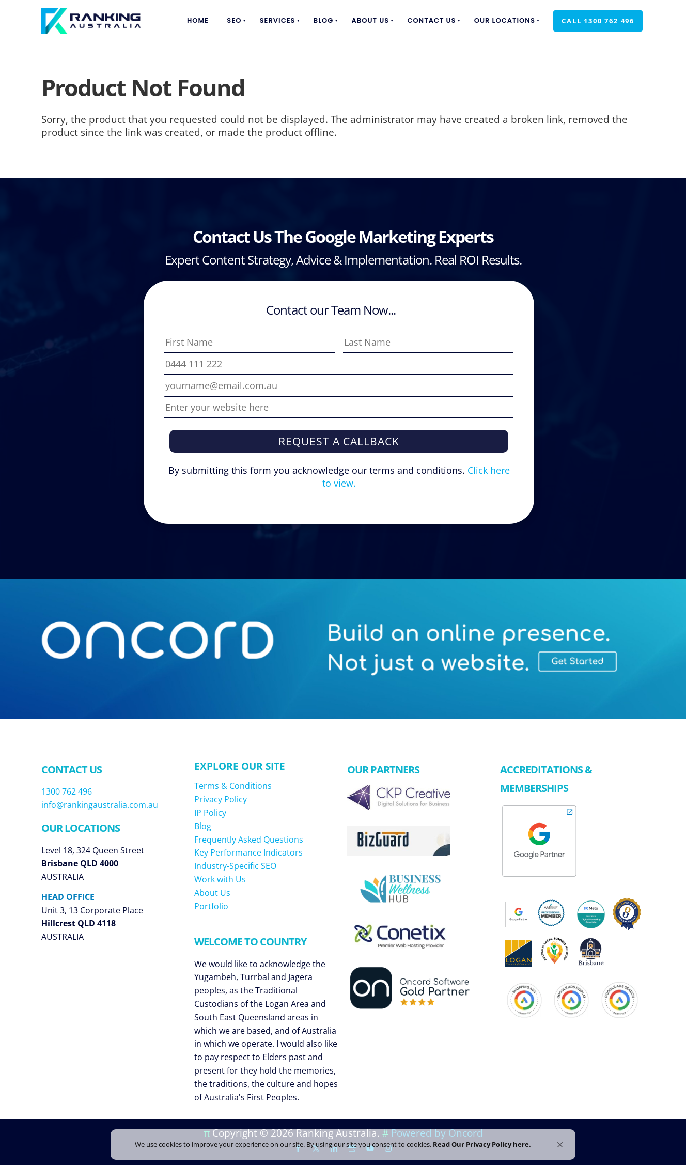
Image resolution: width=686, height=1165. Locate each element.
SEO (234, 20)
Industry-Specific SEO (235, 866)
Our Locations (504, 20)
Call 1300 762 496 (589, 16)
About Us (370, 20)
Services (277, 20)
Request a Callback (338, 441)
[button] (560, 1136)
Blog (324, 20)
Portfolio (211, 906)
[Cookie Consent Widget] (343, 1140)
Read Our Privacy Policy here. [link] (492, 1140)
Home (198, 20)
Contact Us (431, 20)
